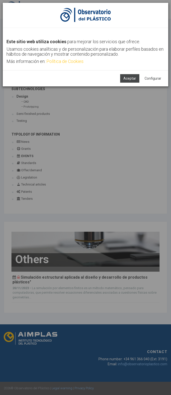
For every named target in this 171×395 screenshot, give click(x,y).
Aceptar (129, 78)
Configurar (153, 78)
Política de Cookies (65, 61)
